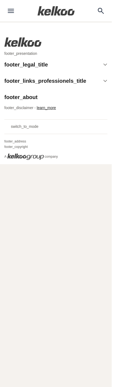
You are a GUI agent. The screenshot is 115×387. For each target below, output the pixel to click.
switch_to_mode (21, 126)
